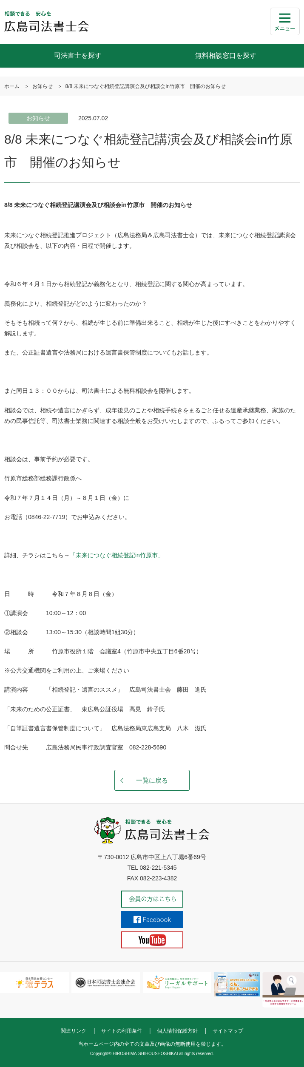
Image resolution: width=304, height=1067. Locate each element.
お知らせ (42, 86)
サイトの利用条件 (121, 1031)
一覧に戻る (152, 780)
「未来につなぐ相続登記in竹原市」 (117, 555)
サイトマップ (228, 1031)
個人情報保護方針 (177, 1031)
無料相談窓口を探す (225, 55)
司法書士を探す (78, 55)
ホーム (12, 86)
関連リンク (73, 1031)
